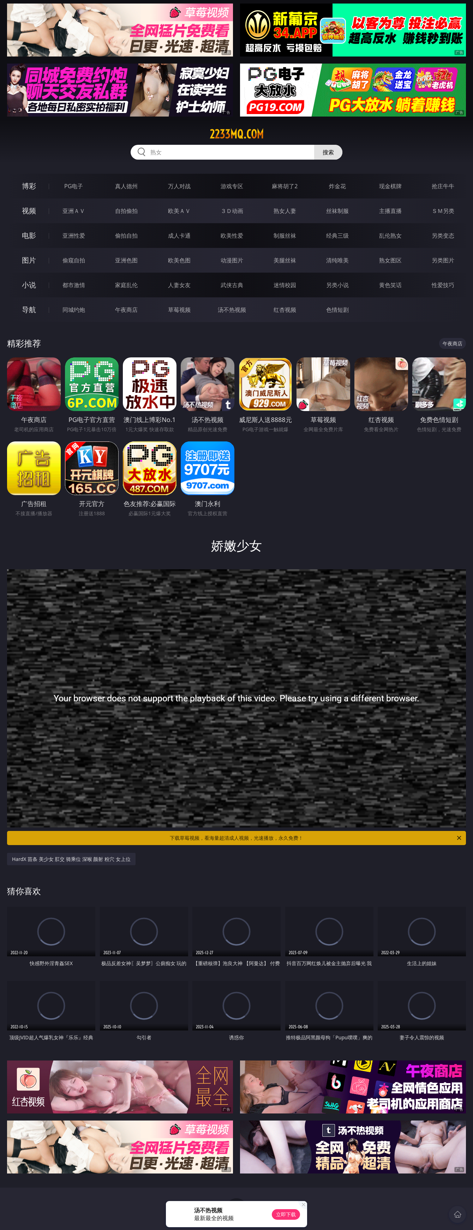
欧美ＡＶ (179, 211)
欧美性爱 (232, 235)
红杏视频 (285, 310)
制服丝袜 (285, 235)
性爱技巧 (443, 285)
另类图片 (443, 260)
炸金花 (337, 186)
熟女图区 (390, 260)
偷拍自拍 (126, 235)
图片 (29, 260)
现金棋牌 (390, 186)
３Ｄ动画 (232, 211)
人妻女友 (179, 285)
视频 (29, 210)
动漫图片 (232, 260)
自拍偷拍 (126, 211)
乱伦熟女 (390, 235)
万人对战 (179, 186)
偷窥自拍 (73, 260)
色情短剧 (337, 310)
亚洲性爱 (73, 235)
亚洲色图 (126, 260)
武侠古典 (232, 285)
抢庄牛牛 (443, 186)
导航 (29, 309)
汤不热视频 (232, 310)
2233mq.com (237, 134)
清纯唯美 (337, 260)
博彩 (29, 186)
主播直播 (390, 211)
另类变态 (443, 235)
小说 (29, 285)
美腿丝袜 (285, 260)
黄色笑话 (390, 285)
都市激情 (73, 285)
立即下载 (286, 1214)
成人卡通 (179, 235)
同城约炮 (73, 310)
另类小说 (337, 285)
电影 (29, 235)
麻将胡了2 (285, 186)
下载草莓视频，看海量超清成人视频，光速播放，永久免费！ (316, 838)
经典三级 (337, 235)
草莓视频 (179, 310)
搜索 (328, 152)
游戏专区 (232, 186)
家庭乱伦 (126, 285)
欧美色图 (179, 260)
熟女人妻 (285, 211)
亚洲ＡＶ (73, 211)
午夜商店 (126, 310)
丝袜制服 (337, 211)
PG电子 (73, 186)
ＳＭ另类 (443, 211)
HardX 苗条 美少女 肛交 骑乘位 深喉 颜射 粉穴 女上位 (71, 859)
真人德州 (126, 186)
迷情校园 (285, 285)
